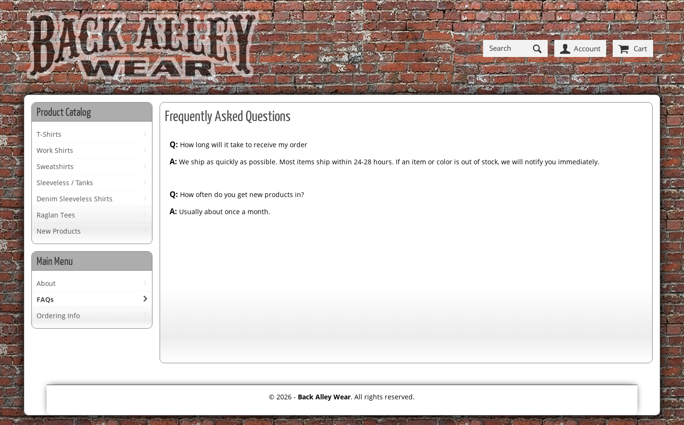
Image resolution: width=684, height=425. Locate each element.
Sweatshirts (55, 166)
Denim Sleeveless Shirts (75, 198)
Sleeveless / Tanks (65, 182)
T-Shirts (49, 134)
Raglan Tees (56, 214)
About (46, 283)
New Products (59, 231)
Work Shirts (55, 150)
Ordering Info (58, 315)
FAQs (45, 299)
